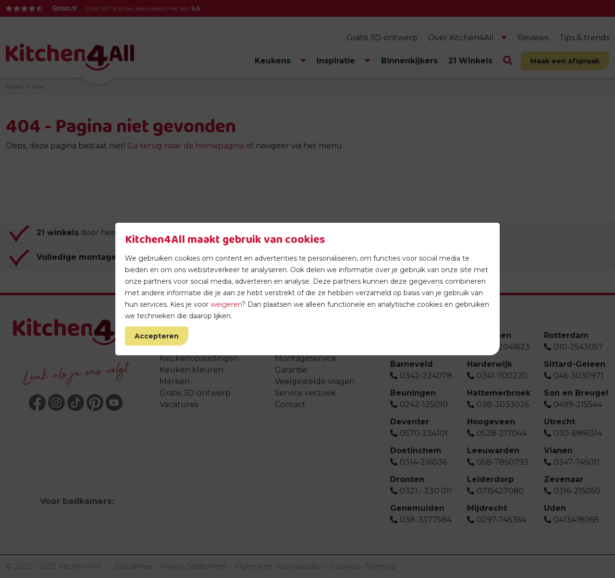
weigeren (226, 304)
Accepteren (157, 336)
